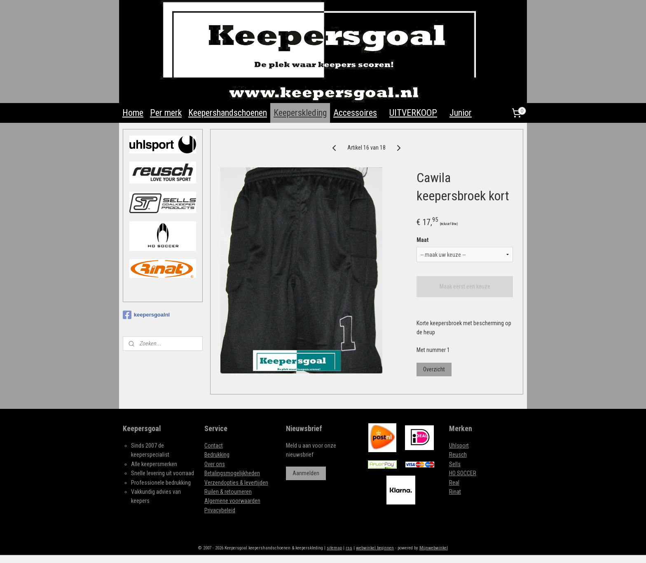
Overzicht (434, 369)
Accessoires (355, 113)
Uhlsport (459, 445)
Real (454, 482)
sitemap (334, 548)
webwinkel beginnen (375, 548)
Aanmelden (306, 473)
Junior (460, 113)
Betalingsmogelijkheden (232, 473)
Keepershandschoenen (227, 113)
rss (349, 548)
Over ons (214, 464)
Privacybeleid (219, 510)
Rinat (455, 491)
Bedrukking (216, 454)
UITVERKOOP (413, 113)
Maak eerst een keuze (465, 286)
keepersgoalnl (146, 315)
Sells (455, 464)
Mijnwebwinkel (433, 548)
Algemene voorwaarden (232, 500)
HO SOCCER (462, 473)
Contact (213, 445)
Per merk (166, 113)
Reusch (458, 454)
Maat (423, 240)
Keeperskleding (300, 113)
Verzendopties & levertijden (236, 482)
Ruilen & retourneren (228, 491)
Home (132, 113)
